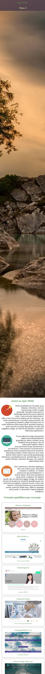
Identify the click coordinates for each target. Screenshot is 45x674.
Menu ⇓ (23, 8)
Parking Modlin (23, 655)
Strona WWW (23, 592)
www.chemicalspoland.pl (23, 623)
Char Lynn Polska (23, 561)
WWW (23, 530)
